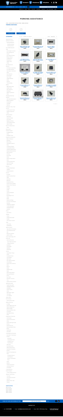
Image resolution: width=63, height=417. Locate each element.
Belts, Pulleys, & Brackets (10, 140)
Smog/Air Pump (10, 136)
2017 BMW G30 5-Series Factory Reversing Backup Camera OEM (38, 77)
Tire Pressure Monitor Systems (11, 379)
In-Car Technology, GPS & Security (10, 238)
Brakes (7, 85)
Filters (7, 211)
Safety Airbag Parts (10, 307)
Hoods (8, 191)
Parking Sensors (10, 46)
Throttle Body (9, 83)
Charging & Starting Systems (10, 97)
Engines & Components (10, 137)
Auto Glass (9, 224)
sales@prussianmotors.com (24, 409)
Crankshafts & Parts (10, 148)
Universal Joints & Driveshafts (10, 367)
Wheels (8, 382)
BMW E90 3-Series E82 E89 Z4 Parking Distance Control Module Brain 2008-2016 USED (25, 77)
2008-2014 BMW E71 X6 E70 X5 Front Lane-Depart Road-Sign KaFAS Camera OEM (51, 105)
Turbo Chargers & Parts (11, 373)
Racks (8, 199)
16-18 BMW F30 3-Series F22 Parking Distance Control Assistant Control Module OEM (51, 91)
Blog (29, 9)
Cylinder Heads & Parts (11, 150)
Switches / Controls (10, 279)
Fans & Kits (9, 117)
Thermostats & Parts (11, 123)
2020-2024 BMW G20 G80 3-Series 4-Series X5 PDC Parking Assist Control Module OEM (38, 49)
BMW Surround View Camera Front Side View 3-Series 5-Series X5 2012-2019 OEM (25, 49)
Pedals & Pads (9, 270)
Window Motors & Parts (11, 282)
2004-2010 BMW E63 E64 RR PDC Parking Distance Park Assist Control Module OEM (38, 105)
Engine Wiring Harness (11, 151)
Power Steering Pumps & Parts (11, 324)
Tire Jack (8, 376)
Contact (43, 9)
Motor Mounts (9, 153)
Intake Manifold (10, 79)
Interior (7, 251)
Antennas (8, 179)
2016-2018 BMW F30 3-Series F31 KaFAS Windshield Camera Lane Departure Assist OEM (38, 91)
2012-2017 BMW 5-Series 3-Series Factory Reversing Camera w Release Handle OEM (51, 49)
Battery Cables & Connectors (10, 102)
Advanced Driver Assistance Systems (10, 41)
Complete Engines (10, 147)
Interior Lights (9, 290)
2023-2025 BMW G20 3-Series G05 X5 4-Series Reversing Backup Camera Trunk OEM (38, 63)
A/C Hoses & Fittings (11, 56)
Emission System (9, 131)
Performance (8, 299)
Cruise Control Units (11, 110)
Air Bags (8, 304)
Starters (8, 105)
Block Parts (9, 142)
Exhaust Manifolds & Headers (11, 169)
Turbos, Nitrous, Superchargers (9, 371)
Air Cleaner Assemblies (11, 68)
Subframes (9, 330)
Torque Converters (10, 365)
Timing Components (11, 162)
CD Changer (9, 247)
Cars (26, 9)
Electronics (8, 129)
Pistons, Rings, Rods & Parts (11, 160)
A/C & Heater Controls (11, 51)
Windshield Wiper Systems (10, 209)
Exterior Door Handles (11, 184)
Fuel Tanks (9, 77)
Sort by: (49, 37)
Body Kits (8, 181)
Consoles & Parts (10, 256)
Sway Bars (9, 332)
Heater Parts (9, 62)
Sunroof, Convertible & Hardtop (11, 203)
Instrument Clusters (11, 221)
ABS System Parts (10, 87)
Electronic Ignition (10, 234)
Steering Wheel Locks (11, 310)
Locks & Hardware (10, 193)
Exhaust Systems (10, 171)
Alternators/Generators (11, 99)
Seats (8, 271)
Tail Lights (9, 294)
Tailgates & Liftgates (11, 205)
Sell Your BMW (50, 9)
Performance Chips (10, 301)
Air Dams (8, 175)
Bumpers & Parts (10, 182)
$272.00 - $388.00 (9, 390)
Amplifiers (9, 245)
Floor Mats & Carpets (11, 261)
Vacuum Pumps (10, 163)
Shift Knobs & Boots (11, 273)
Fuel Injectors (9, 74)
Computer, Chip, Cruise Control (10, 108)
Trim (8, 280)
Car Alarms (9, 312)
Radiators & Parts (10, 121)
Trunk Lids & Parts (10, 206)
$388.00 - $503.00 (9, 391)
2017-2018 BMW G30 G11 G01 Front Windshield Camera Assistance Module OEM (51, 63)
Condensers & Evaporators (9, 60)
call (51, 2)
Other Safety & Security (11, 306)
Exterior (7, 173)
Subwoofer (9, 250)
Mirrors (8, 194)
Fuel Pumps (9, 76)
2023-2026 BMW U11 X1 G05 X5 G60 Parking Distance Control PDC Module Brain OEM (25, 105)
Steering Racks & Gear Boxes (11, 328)
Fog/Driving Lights (10, 285)
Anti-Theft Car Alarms (11, 242)
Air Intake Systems (10, 70)
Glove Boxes (9, 262)
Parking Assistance (10, 43)
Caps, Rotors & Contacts (11, 229)
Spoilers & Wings (10, 200)
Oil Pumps (9, 156)
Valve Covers (9, 165)
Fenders (8, 188)
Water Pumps (9, 124)
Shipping (38, 9)
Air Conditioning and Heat (10, 49)
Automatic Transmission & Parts (11, 336)
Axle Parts (9, 345)
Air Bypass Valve (10, 133)
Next (22, 37)
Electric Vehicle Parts (10, 126)
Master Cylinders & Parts (10, 94)
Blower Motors (10, 57)
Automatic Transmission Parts (11, 340)
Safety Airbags (9, 309)
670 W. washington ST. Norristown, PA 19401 (54, 410)
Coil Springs (9, 318)
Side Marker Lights (10, 293)
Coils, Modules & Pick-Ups (11, 232)
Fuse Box (8, 104)
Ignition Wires (9, 235)
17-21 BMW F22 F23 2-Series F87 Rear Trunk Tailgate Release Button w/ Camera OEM (25, 63)
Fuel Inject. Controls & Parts (11, 72)
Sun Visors (9, 277)
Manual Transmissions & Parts (11, 353)
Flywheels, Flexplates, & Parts (11, 350)
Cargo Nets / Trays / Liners (10, 254)
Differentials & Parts (11, 348)
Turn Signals (9, 296)
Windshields (9, 226)
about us (21, 9)
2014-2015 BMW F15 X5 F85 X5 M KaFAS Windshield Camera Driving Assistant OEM (25, 91)
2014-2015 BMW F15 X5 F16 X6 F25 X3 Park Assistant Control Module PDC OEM (51, 77)
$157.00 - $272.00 (9, 389)
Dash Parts (9, 259)
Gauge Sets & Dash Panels (10, 219)
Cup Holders (9, 258)
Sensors (8, 82)
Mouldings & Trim (10, 196)
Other (8, 63)
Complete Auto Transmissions (10, 343)
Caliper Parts (9, 88)
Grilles (8, 190)
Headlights (9, 288)
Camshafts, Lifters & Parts (10, 145)
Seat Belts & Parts (10, 313)
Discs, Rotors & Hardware (9, 91)
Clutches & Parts (10, 346)
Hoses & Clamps (10, 118)
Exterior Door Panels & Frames (11, 186)
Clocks (8, 216)
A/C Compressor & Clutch (10, 54)
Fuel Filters (9, 213)
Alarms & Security (10, 240)
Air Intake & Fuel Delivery (9, 66)
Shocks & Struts (10, 326)
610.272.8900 (9, 409)
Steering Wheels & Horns (10, 275)
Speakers (8, 248)
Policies (33, 9)
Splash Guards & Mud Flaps (11, 177)
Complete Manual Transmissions (11, 357)
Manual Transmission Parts (11, 360)
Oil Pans (8, 154)
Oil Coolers (9, 120)
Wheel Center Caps (10, 381)
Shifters (8, 363)
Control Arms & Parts (11, 320)
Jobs (55, 9)
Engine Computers (10, 112)
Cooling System (9, 115)
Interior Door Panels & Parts (11, 265)
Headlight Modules (10, 287)
